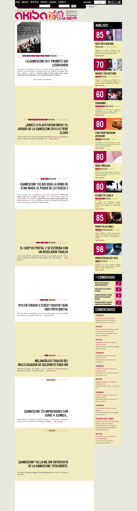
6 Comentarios (65, 245)
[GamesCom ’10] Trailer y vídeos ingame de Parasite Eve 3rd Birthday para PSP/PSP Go (43, 285)
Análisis (25, 2)
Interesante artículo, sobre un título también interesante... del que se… (105, 321)
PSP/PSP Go (38, 299)
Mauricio (117, 106)
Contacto (62, 2)
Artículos (34, 2)
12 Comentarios (64, 341)
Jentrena (108, 46)
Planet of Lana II (104, 195)
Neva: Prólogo (102, 165)
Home (18, 2)
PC (40, 452)
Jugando (52, 2)
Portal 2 (19, 450)
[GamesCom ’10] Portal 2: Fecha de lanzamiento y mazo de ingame (45, 442)
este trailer (30, 487)
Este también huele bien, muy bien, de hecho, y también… (106, 400)
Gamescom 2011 (33, 38)
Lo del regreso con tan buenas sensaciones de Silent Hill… (104, 442)
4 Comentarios (65, 183)
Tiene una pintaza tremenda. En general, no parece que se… (107, 413)
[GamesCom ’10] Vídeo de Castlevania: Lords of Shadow (42, 411)
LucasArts (32, 108)
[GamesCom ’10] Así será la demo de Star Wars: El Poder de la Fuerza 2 (44, 96)
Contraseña (54, 6)
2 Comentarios (65, 434)
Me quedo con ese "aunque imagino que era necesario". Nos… (107, 374)
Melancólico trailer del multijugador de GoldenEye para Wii (43, 191)
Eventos (43, 2)
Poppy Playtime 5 (104, 226)
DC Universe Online (61, 489)
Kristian (59, 57)
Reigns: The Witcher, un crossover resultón (102, 284)
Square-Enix (33, 296)
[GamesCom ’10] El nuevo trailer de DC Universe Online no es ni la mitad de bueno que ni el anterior (43, 476)
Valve (32, 454)
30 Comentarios (64, 57)
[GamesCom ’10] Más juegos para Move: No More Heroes (45, 380)
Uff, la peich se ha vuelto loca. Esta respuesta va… (106, 361)
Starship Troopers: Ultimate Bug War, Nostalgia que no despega (103, 297)
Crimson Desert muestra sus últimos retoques (106, 409)
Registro (91, 7)
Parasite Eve (57, 298)
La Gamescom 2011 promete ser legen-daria (46, 32)
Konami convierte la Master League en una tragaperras (103, 303)
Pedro (60, 88)
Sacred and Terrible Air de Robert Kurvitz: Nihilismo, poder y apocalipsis (107, 422)
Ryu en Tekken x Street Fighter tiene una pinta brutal (43, 160)
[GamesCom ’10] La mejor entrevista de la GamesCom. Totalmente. (43, 252)
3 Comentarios (65, 121)
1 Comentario (65, 276)
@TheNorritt (61, 24)
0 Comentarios (65, 372)
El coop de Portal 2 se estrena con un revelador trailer (44, 129)
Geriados (117, 229)
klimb (60, 403)
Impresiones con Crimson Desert (105, 318)
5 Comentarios (65, 88)
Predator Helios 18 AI (106, 258)
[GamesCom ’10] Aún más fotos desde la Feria (43, 349)
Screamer (100, 103)
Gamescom (25, 110)
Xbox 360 (45, 452)
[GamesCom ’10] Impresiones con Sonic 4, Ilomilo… (46, 221)
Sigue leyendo (55, 77)
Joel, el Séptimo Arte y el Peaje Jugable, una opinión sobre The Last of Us (107, 330)
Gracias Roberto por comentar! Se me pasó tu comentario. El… (106, 334)
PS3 (36, 454)
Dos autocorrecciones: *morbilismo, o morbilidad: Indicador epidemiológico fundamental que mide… (106, 427)
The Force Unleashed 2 (50, 104)
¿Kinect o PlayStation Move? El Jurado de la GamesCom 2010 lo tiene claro (42, 67)
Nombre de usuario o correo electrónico (27, 6)
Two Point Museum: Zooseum (105, 134)
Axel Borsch (58, 372)
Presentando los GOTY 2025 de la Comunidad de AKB (105, 438)
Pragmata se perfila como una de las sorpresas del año (106, 343)
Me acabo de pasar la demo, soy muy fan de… (107, 387)
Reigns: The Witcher (105, 73)
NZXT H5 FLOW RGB (104, 44)
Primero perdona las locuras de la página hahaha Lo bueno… (107, 348)
